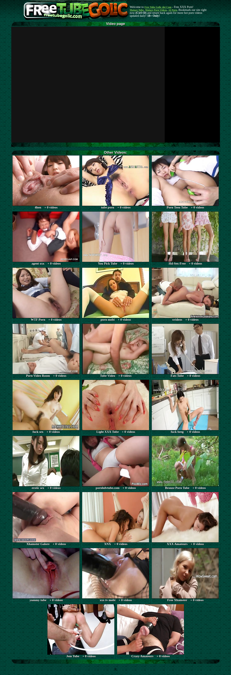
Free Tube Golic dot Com (157, 7)
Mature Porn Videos (156, 10)
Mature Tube (137, 10)
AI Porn (172, 10)
